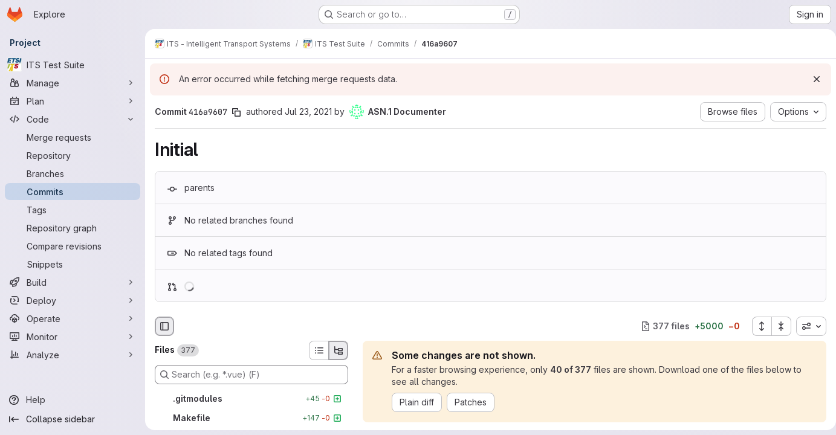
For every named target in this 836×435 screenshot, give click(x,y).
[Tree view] (338, 350)
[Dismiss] (812, 79)
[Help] (72, 400)
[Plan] (72, 100)
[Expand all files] (756, 326)
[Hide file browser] (164, 326)
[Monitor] (72, 336)
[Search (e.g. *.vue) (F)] (251, 374)
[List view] (318, 350)
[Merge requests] (72, 137)
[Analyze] (72, 354)
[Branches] (72, 173)
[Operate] (72, 318)
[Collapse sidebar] (72, 419)
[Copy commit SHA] (236, 112)
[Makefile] (251, 418)
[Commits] (72, 191)
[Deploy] (72, 300)
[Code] (72, 119)
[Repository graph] (72, 227)
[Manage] (72, 82)
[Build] (72, 282)
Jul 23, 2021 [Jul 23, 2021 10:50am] (308, 111)
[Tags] (72, 209)
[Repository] (72, 155)
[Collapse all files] (776, 326)
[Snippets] (72, 264)
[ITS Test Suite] (72, 64)
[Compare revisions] (72, 245)
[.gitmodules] (251, 398)
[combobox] (806, 326)
